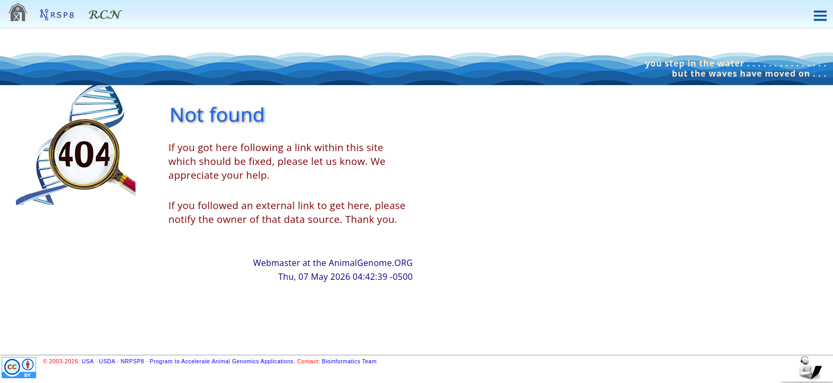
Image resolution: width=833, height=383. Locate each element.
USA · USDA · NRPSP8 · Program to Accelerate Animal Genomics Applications (188, 361)
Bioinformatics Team (349, 361)
